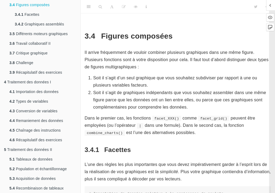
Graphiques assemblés (39, 24)
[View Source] (136, 6)
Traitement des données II (28, 149)
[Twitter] (256, 6)
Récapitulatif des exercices (35, 72)
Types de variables (28, 101)
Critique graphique (28, 53)
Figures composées (29, 5)
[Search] (100, 6)
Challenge (21, 63)
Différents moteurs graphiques (38, 34)
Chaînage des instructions (35, 130)
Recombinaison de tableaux (36, 188)
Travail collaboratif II (29, 43)
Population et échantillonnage (38, 169)
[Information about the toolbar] (146, 6)
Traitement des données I (27, 82)
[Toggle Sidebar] (89, 6)
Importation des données (34, 92)
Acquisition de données (32, 178)
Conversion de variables (33, 111)
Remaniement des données (36, 120)
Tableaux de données (31, 159)
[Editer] (124, 6)
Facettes (27, 14)
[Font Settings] (112, 6)
